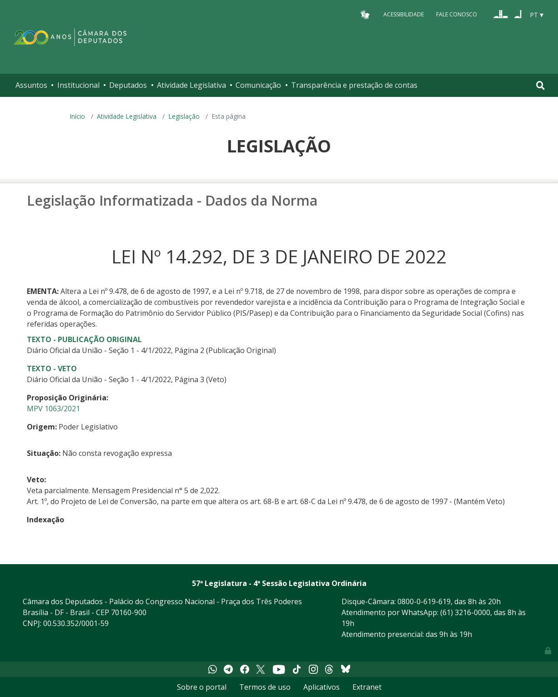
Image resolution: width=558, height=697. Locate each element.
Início (77, 116)
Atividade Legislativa (191, 85)
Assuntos (31, 85)
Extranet (367, 687)
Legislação (184, 116)
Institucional (78, 85)
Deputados (128, 85)
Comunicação (258, 85)
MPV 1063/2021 (53, 409)
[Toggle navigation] (540, 85)
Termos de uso (265, 687)
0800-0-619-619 (424, 601)
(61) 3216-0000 (465, 612)
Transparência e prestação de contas (354, 85)
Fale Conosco (456, 14)
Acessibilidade (403, 14)
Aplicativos (321, 687)
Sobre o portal (201, 687)
